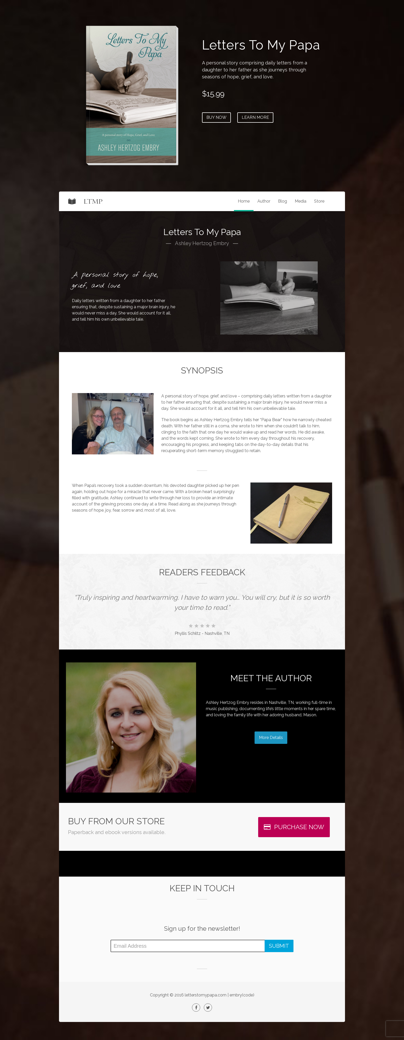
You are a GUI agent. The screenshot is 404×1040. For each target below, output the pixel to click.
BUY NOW (216, 117)
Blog (282, 201)
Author (263, 201)
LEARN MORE (255, 117)
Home (244, 201)
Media (300, 201)
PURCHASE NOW (294, 827)
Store (319, 201)
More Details (271, 737)
